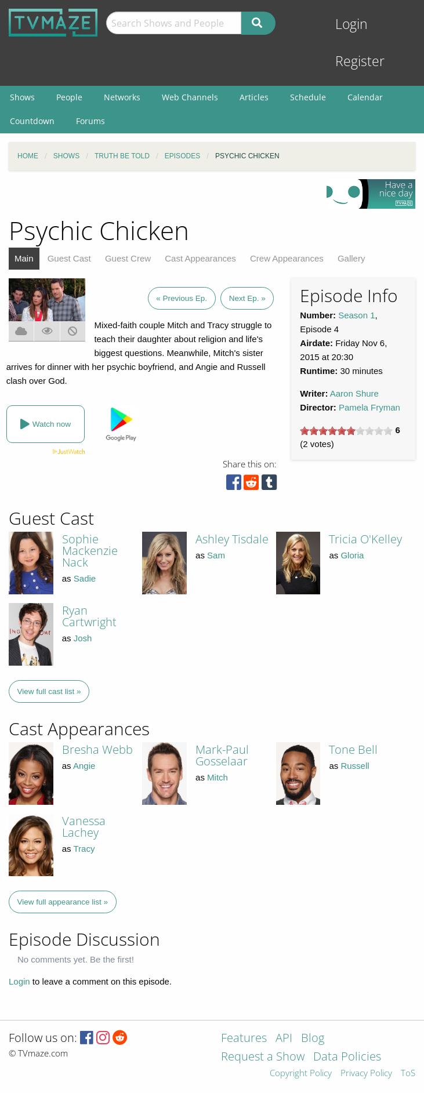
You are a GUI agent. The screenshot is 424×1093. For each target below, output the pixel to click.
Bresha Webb (97, 749)
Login (351, 24)
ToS (408, 1074)
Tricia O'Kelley (365, 539)
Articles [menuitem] (254, 97)
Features (244, 1038)
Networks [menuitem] (122, 97)
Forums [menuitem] (90, 120)
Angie (84, 766)
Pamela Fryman (369, 407)
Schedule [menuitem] (308, 97)
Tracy (84, 849)
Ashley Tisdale (232, 539)
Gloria (352, 555)
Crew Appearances (287, 258)
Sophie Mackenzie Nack (90, 550)
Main (24, 258)
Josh (83, 638)
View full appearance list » (62, 902)
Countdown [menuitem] (32, 120)
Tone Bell (353, 749)
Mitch (217, 777)
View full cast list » (49, 691)
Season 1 (356, 315)
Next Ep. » (247, 298)
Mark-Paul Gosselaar (222, 755)
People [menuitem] (69, 97)
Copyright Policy (301, 1074)
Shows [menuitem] (22, 97)
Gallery (351, 258)
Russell (354, 766)
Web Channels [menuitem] (190, 97)
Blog (312, 1038)
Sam (216, 555)
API (284, 1038)
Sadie (85, 578)
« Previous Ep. (181, 298)
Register (360, 61)
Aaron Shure (354, 393)
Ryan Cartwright (89, 616)
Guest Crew (128, 258)
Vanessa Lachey (84, 826)
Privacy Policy (366, 1074)
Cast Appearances (200, 258)
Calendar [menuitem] (365, 97)
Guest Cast (69, 258)
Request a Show (263, 1057)
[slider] (346, 430)
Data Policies (347, 1057)
